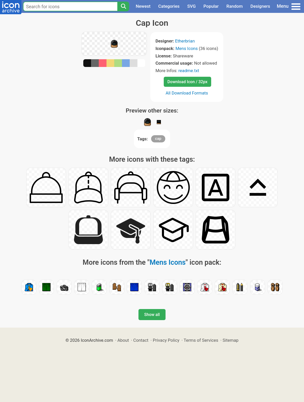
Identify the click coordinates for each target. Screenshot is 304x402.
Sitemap (231, 340)
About (123, 340)
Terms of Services (201, 340)
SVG (191, 6)
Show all (152, 314)
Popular (211, 6)
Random (234, 6)
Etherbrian (185, 41)
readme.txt (188, 70)
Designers (260, 6)
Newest (143, 6)
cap (158, 138)
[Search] (123, 6)
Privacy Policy (166, 340)
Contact (141, 340)
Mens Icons (186, 48)
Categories (169, 6)
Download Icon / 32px (187, 81)
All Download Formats (187, 93)
